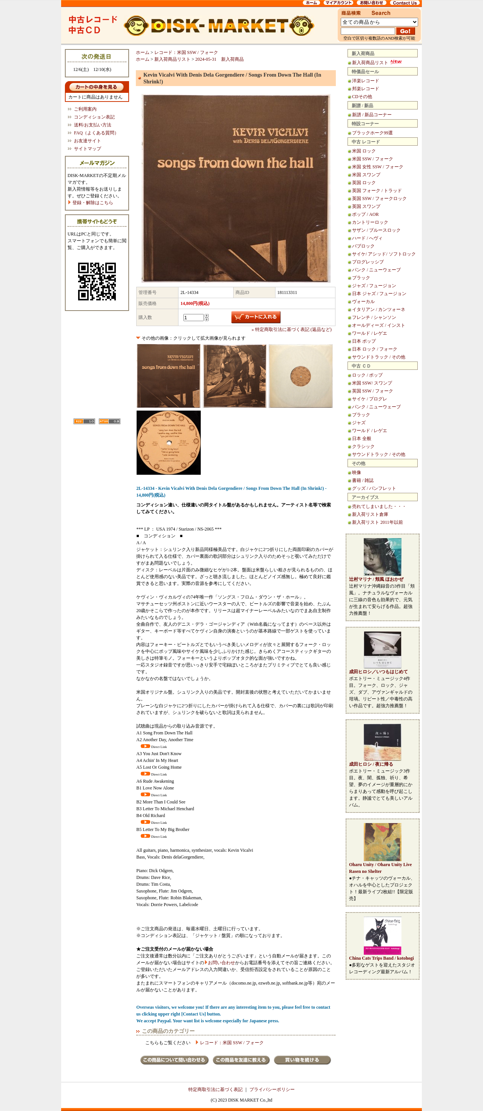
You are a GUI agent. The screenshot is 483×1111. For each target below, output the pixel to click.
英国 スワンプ (366, 206)
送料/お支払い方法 (92, 125)
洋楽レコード (365, 80)
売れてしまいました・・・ (379, 506)
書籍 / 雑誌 (363, 480)
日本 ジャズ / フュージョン (379, 293)
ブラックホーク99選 (372, 132)
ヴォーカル (363, 301)
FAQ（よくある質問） (96, 132)
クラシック (363, 446)
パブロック (363, 246)
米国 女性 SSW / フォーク (377, 166)
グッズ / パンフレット (374, 488)
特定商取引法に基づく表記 (215, 1089)
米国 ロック (364, 151)
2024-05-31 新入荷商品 (219, 59)
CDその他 (362, 96)
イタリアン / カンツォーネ (378, 309)
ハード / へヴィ (367, 238)
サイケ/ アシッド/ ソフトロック (384, 254)
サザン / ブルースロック (376, 230)
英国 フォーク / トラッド (377, 190)
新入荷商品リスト (377, 62)
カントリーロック (370, 222)
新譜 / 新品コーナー (372, 114)
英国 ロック (364, 182)
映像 (356, 472)
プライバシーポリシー (272, 1089)
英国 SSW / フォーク (372, 391)
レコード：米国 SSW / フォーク (186, 52)
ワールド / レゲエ (369, 333)
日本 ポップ (364, 341)
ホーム (142, 52)
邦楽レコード (365, 88)
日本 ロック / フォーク (374, 349)
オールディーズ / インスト (378, 325)
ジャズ (359, 422)
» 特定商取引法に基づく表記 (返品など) (292, 329)
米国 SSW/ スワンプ (372, 383)
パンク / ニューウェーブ (376, 269)
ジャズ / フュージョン (374, 285)
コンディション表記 (94, 117)
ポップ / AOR (365, 214)
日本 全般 (361, 438)
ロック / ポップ (367, 375)
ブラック (361, 277)
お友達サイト (87, 140)
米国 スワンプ (366, 174)
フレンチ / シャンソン (374, 317)
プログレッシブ (368, 262)
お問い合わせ (221, 962)
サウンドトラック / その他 (378, 357)
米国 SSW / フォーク (372, 159)
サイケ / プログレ (369, 399)
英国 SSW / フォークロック (379, 198)
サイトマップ (87, 148)
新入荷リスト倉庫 (370, 514)
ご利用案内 (85, 109)
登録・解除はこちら (90, 202)
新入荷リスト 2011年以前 (377, 522)
